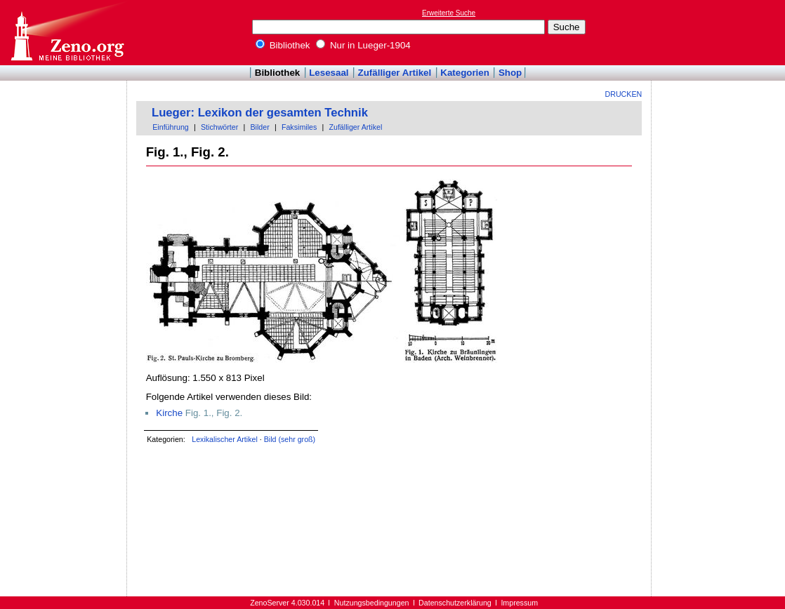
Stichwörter (219, 127)
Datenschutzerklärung (455, 602)
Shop (510, 72)
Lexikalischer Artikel (225, 439)
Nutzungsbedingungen (371, 602)
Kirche (169, 413)
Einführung (170, 127)
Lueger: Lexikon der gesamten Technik (260, 112)
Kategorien (464, 72)
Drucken (623, 94)
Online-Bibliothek (66, 32)
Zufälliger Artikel (395, 72)
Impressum (519, 602)
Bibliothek (283, 45)
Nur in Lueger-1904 (363, 45)
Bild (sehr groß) (289, 439)
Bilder (259, 127)
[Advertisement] (720, 32)
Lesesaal (328, 72)
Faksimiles (299, 127)
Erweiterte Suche (448, 13)
